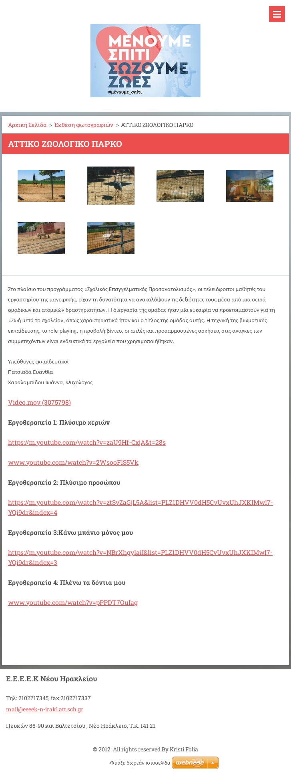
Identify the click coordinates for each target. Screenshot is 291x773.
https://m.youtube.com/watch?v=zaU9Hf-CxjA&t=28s (87, 442)
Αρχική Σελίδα (27, 124)
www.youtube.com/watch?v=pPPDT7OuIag (73, 602)
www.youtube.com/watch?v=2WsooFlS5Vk (73, 462)
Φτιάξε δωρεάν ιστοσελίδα (140, 763)
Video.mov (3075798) (39, 402)
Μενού (277, 14)
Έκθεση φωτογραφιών (83, 124)
